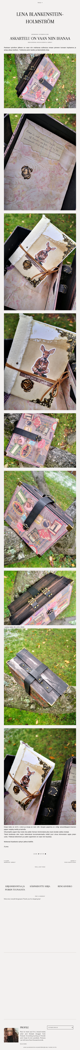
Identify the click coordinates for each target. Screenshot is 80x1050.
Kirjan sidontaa (42, 42)
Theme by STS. (52, 1047)
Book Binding (32, 42)
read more (23, 1044)
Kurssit (50, 42)
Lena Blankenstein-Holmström (33, 1047)
